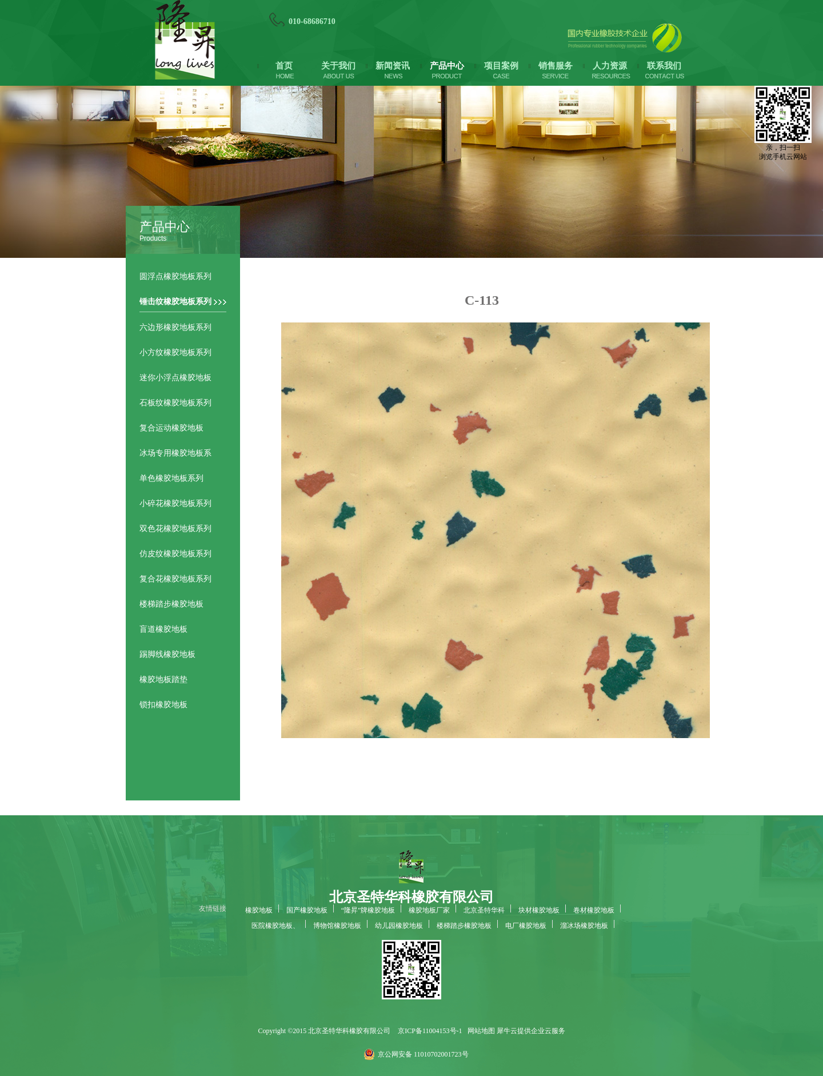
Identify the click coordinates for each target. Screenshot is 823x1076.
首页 (284, 65)
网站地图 (479, 1031)
